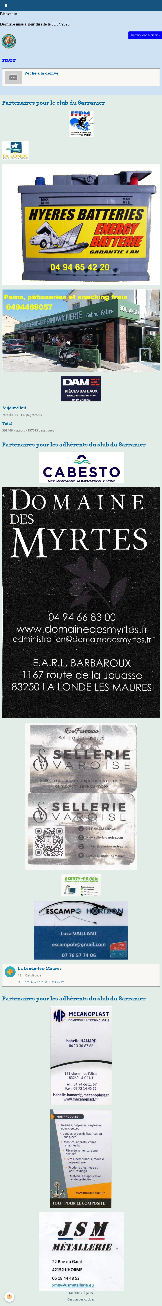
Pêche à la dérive (41, 73)
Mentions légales (81, 1293)
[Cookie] (9, 1297)
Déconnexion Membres (145, 35)
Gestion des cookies (81, 1299)
